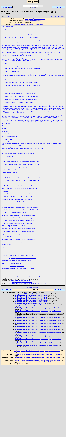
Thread (58, 7)
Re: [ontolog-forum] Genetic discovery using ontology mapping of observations (38, 310)
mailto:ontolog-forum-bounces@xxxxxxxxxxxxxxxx (39, 143)
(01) (50, 285)
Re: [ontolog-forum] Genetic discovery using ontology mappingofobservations (37, 344)
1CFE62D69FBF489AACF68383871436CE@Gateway (29, 24)
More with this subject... (33, 289)
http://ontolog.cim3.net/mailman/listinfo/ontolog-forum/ (22, 258)
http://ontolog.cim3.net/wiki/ (17, 266)
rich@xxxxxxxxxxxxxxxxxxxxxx (31, 20)
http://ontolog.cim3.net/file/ (15, 263)
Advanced (33, 7)
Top (30, 4)
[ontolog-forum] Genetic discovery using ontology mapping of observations (37, 307)
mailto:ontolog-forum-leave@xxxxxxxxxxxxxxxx (20, 260)
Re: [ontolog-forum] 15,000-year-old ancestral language (27, 296)
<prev (3, 7)
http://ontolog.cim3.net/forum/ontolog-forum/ (22, 255)
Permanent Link (55, 16)
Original (61, 16)
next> (10, 7)
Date (6, 7)
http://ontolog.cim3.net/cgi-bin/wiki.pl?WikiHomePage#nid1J (20, 268)
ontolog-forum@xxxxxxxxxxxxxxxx (35, 19)
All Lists (34, 4)
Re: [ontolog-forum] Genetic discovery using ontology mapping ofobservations (38, 322)
